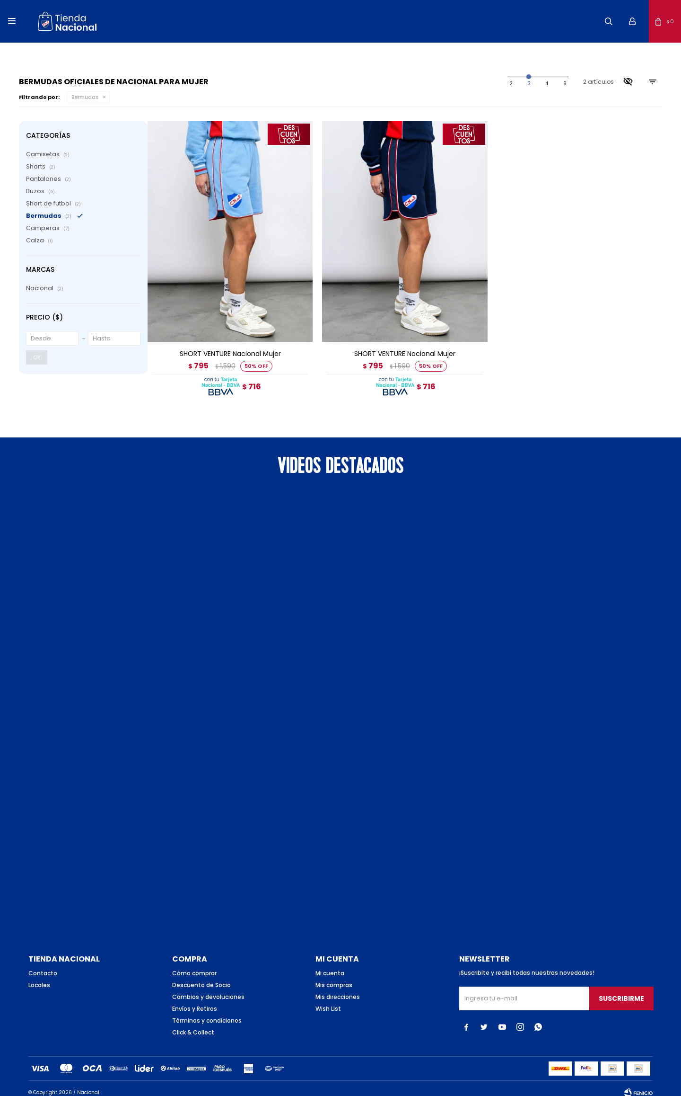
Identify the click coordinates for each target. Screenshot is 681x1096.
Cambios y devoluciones (208, 988)
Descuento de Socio (201, 976)
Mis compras (333, 976)
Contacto (42, 965)
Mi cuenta (329, 965)
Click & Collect (193, 1024)
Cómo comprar (194, 965)
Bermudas (85, 97)
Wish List (328, 1000)
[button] (608, 21)
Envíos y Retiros (194, 1000)
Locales (39, 976)
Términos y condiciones (207, 1012)
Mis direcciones (337, 988)
